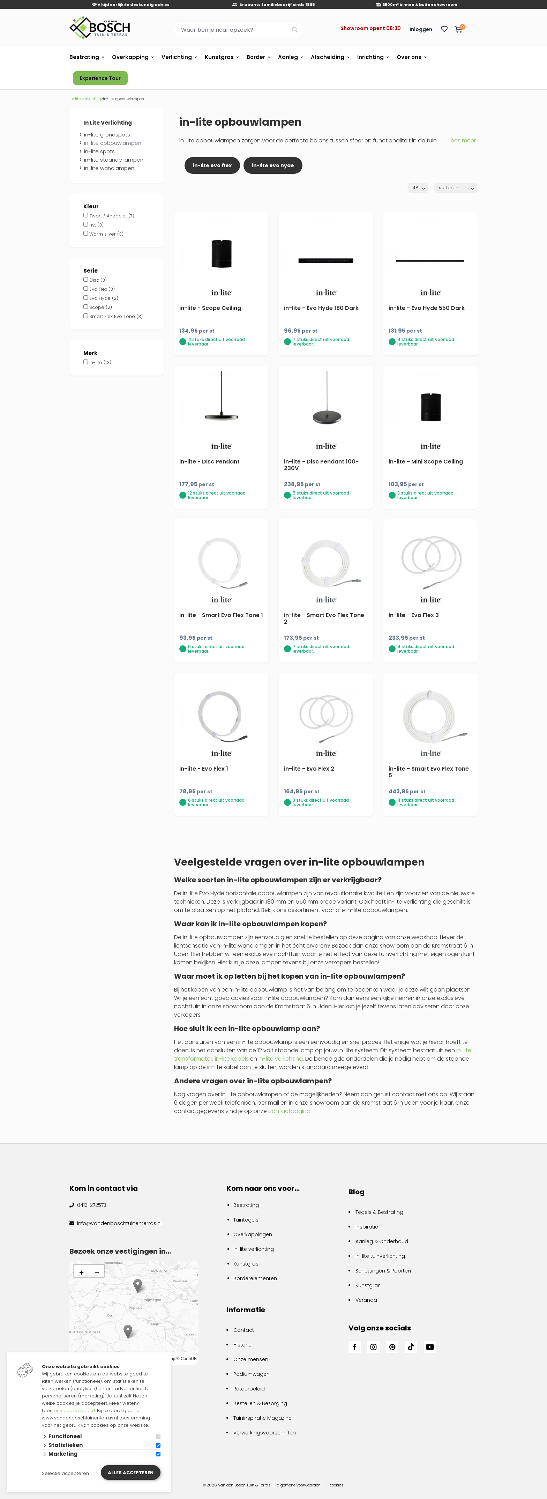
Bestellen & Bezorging (260, 1403)
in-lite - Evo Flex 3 (414, 615)
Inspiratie (366, 1226)
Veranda (366, 1300)
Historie (242, 1344)
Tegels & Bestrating (379, 1212)
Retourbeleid (249, 1388)
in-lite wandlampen (109, 168)
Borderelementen (255, 1278)
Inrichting (370, 57)
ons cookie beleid (74, 1410)
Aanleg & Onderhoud (381, 1241)
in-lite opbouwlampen (112, 143)
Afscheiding (327, 57)
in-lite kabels (232, 1059)
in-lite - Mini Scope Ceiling (426, 461)
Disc (98, 280)
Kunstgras (219, 57)
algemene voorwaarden (299, 1485)
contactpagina (289, 1111)
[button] (127, 1331)
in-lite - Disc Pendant (209, 461)
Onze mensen (250, 1359)
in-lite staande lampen (113, 159)
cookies (337, 1485)
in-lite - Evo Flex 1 (203, 768)
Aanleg (288, 57)
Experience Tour (100, 78)
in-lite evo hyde (273, 165)
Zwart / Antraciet (111, 215)
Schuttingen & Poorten (383, 1270)
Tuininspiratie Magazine (262, 1418)
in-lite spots (99, 151)
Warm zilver (106, 234)
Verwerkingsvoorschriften (264, 1432)
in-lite (100, 362)
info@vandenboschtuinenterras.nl (119, 1223)
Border (256, 57)
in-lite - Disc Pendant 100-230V (321, 465)
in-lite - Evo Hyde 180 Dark (321, 308)
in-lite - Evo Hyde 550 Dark (427, 308)
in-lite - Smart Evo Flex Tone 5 (429, 772)
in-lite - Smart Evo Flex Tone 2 (324, 618)
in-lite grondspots (107, 134)
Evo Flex (102, 289)
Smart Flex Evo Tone (116, 316)
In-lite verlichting (253, 1249)
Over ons (409, 57)
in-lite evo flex (212, 165)
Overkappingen (252, 1234)
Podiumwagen (251, 1374)
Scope (100, 307)
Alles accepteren (130, 1472)
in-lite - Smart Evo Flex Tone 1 (221, 615)
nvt (96, 225)
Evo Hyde (103, 298)
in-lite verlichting (280, 1059)
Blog (357, 1192)
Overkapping (130, 57)
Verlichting (177, 57)
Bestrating (84, 57)
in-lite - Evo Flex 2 (309, 768)
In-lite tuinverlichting (380, 1256)
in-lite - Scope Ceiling (210, 308)
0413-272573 (91, 1205)
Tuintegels (245, 1219)
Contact (243, 1330)
